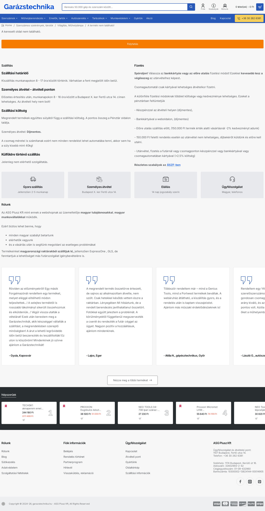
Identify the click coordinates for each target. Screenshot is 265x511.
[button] (24, 420)
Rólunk (6, 443)
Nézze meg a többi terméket (130, 380)
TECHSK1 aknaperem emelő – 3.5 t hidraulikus (32, 407)
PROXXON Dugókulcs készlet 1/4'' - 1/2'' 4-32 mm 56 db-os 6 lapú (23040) (90, 408)
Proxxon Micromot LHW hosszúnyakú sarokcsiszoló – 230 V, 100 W (207, 408)
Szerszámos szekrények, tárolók (34, 25)
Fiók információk (74, 443)
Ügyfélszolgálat (136, 443)
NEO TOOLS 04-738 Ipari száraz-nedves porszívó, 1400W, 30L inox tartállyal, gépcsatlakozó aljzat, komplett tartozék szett (148, 408)
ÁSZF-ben (175, 159)
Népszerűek (8, 394)
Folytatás (132, 46)
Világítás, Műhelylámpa (70, 25)
